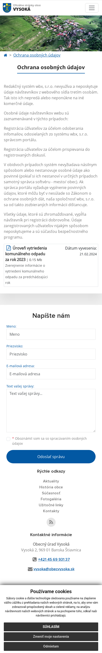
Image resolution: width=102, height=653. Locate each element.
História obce (51, 487)
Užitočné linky (51, 505)
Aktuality (51, 481)
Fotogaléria (51, 499)
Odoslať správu (51, 456)
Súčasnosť (51, 493)
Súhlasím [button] (51, 631)
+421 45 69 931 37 (54, 559)
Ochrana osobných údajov (36, 55)
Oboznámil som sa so (49, 441)
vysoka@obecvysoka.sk (54, 569)
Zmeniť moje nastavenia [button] (51, 641)
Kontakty (51, 511)
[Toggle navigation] (91, 8)
